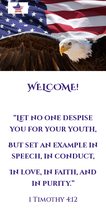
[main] (53, 87)
